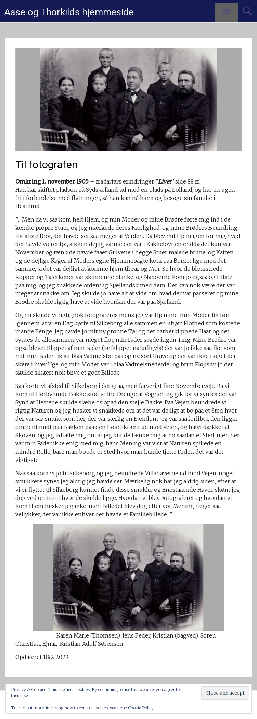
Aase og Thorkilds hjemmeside (69, 12)
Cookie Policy (141, 707)
